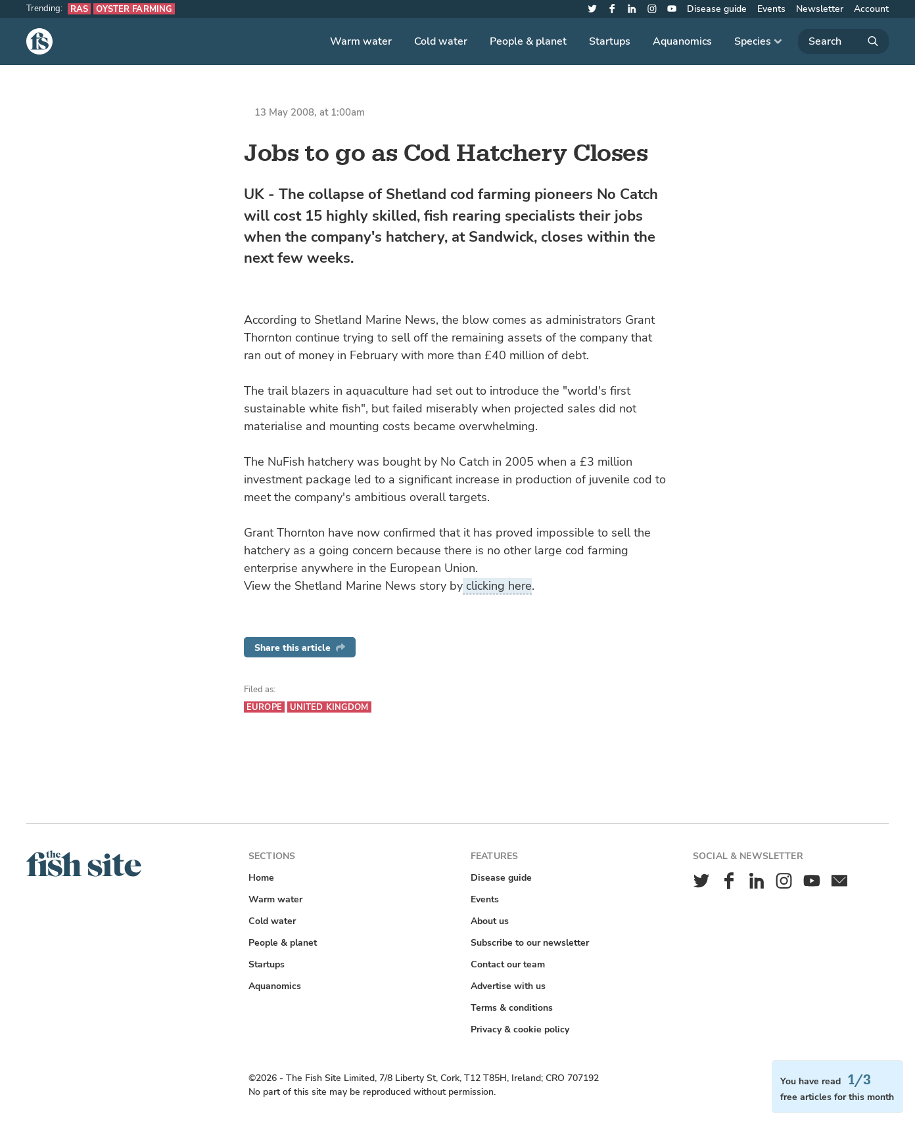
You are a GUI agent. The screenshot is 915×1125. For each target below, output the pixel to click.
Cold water (440, 41)
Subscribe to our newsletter (530, 943)
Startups (609, 41)
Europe (264, 707)
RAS (79, 8)
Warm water (361, 41)
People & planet (528, 41)
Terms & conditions (512, 1008)
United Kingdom (329, 707)
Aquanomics (682, 41)
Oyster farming (134, 8)
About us (490, 921)
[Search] (843, 41)
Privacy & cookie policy (520, 1029)
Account (871, 9)
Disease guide (717, 9)
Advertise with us (508, 986)
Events (771, 9)
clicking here (497, 586)
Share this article (299, 648)
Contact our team (508, 964)
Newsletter (819, 9)
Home (261, 877)
